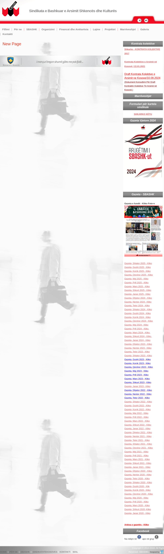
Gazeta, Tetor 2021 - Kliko (137, 440)
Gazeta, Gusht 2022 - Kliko (137, 405)
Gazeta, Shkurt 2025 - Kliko (137, 290)
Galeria (144, 29)
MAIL (75, 552)
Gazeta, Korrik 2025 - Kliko (137, 271)
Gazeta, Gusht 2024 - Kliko (137, 313)
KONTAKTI (65, 552)
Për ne (18, 29)
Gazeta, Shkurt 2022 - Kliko (137, 425)
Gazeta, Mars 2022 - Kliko (137, 421)
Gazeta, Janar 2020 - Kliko (137, 513)
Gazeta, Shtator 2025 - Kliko (138, 263)
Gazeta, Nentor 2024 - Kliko (137, 302)
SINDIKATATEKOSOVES (45, 552)
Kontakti (8, 34)
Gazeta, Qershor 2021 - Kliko (138, 448)
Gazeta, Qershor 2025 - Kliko (138, 275)
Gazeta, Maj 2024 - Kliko (136, 325)
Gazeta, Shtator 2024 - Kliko (138, 309)
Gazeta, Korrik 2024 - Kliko (137, 317)
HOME (3, 552)
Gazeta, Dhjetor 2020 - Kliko (138, 471)
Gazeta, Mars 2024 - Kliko (137, 332)
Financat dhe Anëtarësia (73, 29)
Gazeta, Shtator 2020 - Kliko (138, 482)
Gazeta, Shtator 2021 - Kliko (138, 444)
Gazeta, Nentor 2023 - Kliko (137, 348)
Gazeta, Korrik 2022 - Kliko (137, 409)
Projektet (110, 29)
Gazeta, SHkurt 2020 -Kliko (137, 509)
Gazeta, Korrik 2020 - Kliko (137, 490)
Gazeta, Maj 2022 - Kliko (136, 413)
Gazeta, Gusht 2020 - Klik (137, 486)
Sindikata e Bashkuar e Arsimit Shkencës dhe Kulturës (73, 11)
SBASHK (31, 29)
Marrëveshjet (128, 29)
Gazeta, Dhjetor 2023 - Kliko (138, 344)
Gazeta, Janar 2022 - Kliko (137, 428)
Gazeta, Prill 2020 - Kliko (136, 501)
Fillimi (5, 29)
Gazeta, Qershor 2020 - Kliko (138, 494)
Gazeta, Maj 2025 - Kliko (136, 278)
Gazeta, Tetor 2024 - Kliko (137, 305)
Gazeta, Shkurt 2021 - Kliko (137, 463)
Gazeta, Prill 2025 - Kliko (136, 282)
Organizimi (48, 29)
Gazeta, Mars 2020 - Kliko (137, 505)
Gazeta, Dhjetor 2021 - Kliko (138, 432)
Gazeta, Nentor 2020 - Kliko (137, 474)
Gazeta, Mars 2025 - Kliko (137, 286)
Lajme (96, 29)
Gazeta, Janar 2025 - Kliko (137, 294)
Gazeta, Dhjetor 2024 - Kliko (138, 298)
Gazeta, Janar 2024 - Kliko (137, 340)
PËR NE (14, 552)
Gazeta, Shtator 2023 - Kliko (138, 355)
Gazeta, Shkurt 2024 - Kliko (138, 336)
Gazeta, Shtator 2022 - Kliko (138, 401)
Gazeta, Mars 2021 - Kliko (137, 459)
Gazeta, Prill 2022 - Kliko (136, 417)
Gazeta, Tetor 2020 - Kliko (137, 478)
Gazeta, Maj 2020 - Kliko (136, 498)
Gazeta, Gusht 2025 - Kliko (137, 267)
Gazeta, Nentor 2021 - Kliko (137, 436)
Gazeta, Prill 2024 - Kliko (136, 328)
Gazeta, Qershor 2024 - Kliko (138, 321)
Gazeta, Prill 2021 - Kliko (136, 455)
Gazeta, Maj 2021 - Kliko (136, 451)
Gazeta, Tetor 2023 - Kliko (137, 351)
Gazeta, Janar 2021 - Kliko (137, 467)
